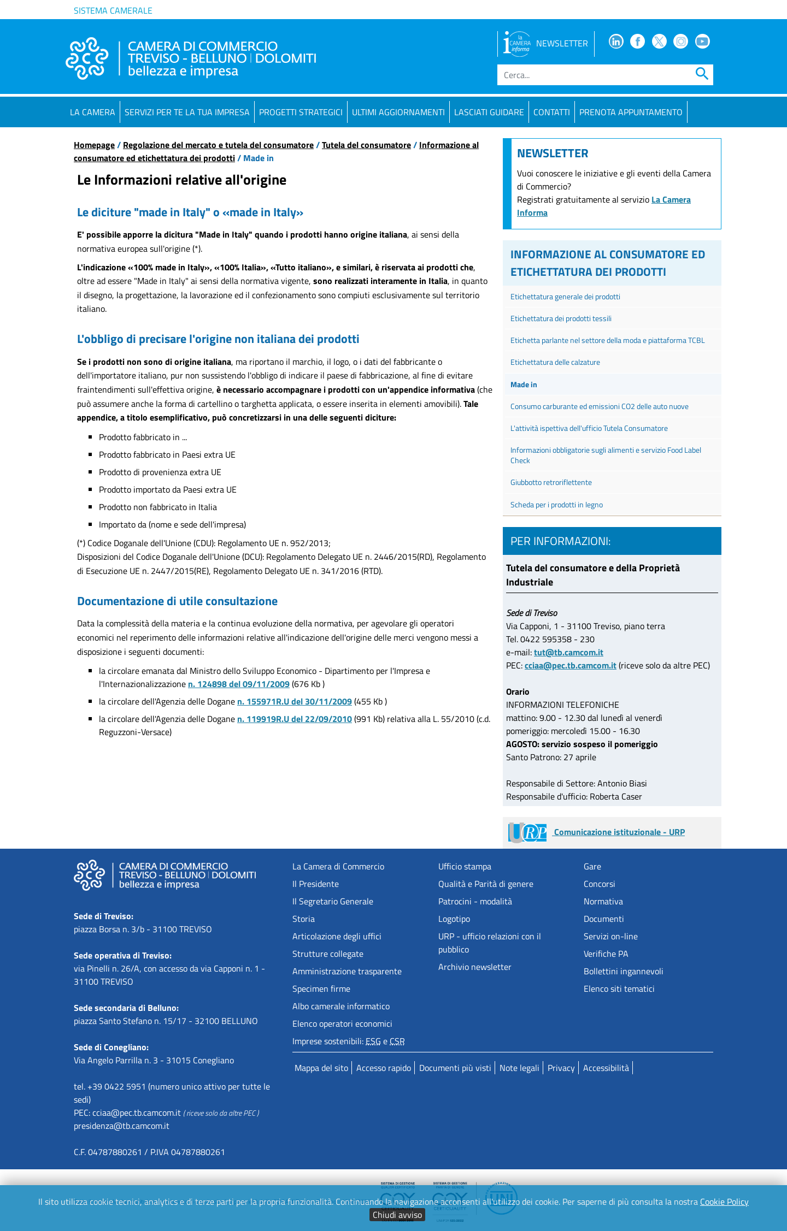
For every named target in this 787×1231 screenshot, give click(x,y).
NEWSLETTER (545, 43)
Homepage (94, 144)
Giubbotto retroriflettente (551, 482)
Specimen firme (321, 988)
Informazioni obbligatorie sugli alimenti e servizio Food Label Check (605, 455)
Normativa (603, 901)
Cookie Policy (724, 1201)
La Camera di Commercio (338, 866)
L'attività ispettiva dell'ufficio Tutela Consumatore (589, 428)
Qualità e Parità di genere (485, 883)
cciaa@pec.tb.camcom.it (570, 665)
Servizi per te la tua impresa (187, 112)
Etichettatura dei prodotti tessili (561, 318)
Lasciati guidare (489, 112)
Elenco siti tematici (619, 988)
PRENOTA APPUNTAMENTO (631, 112)
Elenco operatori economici (342, 1023)
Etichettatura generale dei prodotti (565, 296)
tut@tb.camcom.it (568, 652)
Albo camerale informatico (341, 1006)
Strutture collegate (327, 953)
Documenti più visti (455, 1067)
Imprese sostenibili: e (348, 1040)
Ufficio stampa (464, 866)
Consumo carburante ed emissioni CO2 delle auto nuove (599, 406)
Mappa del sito (321, 1067)
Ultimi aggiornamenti (398, 112)
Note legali (519, 1067)
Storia (303, 918)
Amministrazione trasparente (347, 971)
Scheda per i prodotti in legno (556, 504)
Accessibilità (606, 1067)
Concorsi (599, 883)
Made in (523, 384)
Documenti (604, 918)
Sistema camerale (113, 10)
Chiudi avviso (397, 1214)
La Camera (92, 112)
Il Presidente (315, 883)
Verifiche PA (606, 953)
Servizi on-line (611, 936)
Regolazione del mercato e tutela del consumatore (218, 144)
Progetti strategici (301, 112)
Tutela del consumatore (366, 144)
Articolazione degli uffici (336, 936)
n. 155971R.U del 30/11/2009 (294, 701)
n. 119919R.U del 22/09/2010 (294, 718)
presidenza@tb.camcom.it (121, 1125)
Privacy (561, 1067)
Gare (592, 866)
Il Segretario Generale (332, 901)
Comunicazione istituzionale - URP (596, 831)
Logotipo (454, 918)
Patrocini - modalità (475, 901)
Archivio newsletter (475, 966)
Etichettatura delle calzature (555, 362)
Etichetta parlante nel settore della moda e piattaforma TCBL (607, 340)
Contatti (551, 112)
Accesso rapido (383, 1067)
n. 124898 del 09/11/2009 (239, 683)
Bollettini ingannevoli (623, 971)
